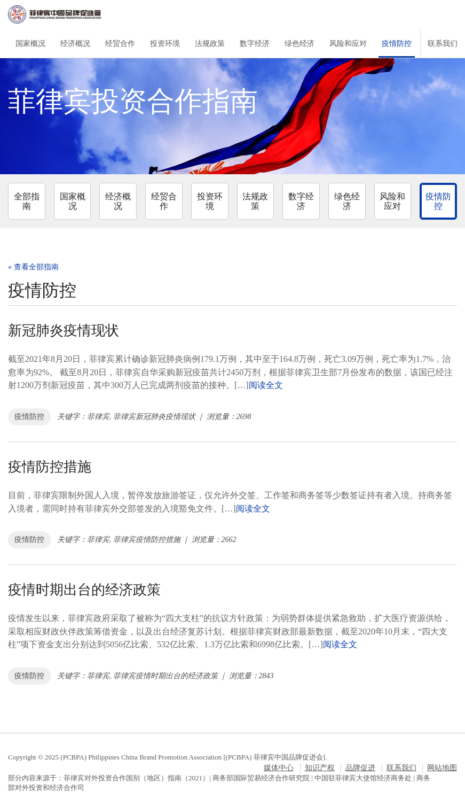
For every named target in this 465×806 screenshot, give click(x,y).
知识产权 (320, 768)
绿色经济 (299, 44)
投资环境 (165, 44)
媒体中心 (279, 768)
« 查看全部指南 (33, 267)
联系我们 (443, 44)
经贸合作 (120, 44)
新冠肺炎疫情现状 (63, 330)
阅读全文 (266, 385)
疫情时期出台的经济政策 (84, 590)
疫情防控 (397, 44)
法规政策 (210, 44)
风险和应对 (348, 44)
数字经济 (255, 44)
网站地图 (442, 768)
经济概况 (75, 44)
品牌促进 (360, 768)
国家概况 (30, 44)
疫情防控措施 (49, 467)
